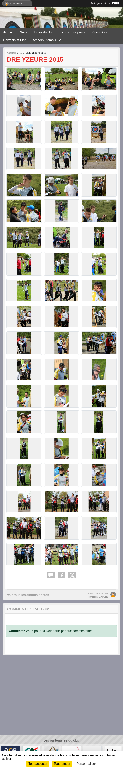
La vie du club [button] (44, 32)
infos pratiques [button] (72, 32)
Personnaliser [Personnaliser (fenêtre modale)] (86, 763)
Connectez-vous (21, 631)
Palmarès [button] (98, 32)
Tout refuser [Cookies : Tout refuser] (62, 763)
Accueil (8, 32)
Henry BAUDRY (100, 597)
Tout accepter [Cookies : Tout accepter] (37, 763)
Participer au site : (105, 3)
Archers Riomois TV (47, 40)
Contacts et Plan (14, 40)
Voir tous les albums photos (28, 595)
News (24, 32)
